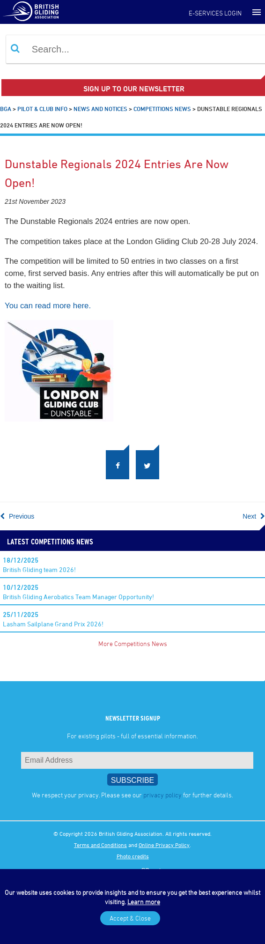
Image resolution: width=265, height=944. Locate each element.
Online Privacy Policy (164, 844)
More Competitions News (132, 643)
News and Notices (100, 108)
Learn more (143, 902)
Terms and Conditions (100, 844)
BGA (5, 108)
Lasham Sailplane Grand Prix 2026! (53, 619)
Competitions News (162, 108)
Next (254, 516)
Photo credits (133, 856)
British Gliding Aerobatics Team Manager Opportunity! (78, 592)
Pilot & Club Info (42, 108)
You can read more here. (48, 305)
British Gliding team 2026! (39, 564)
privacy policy (162, 795)
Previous (17, 516)
